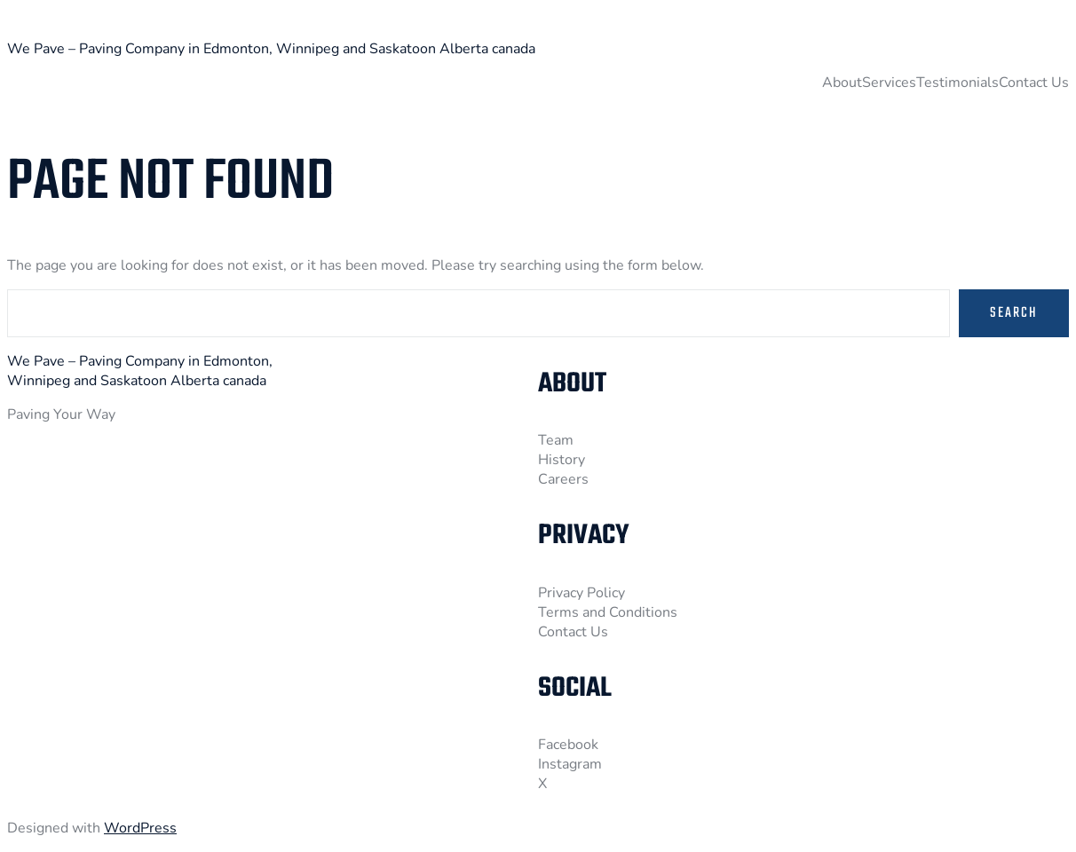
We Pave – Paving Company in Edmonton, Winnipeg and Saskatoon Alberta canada (271, 49)
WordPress (140, 828)
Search (1014, 313)
